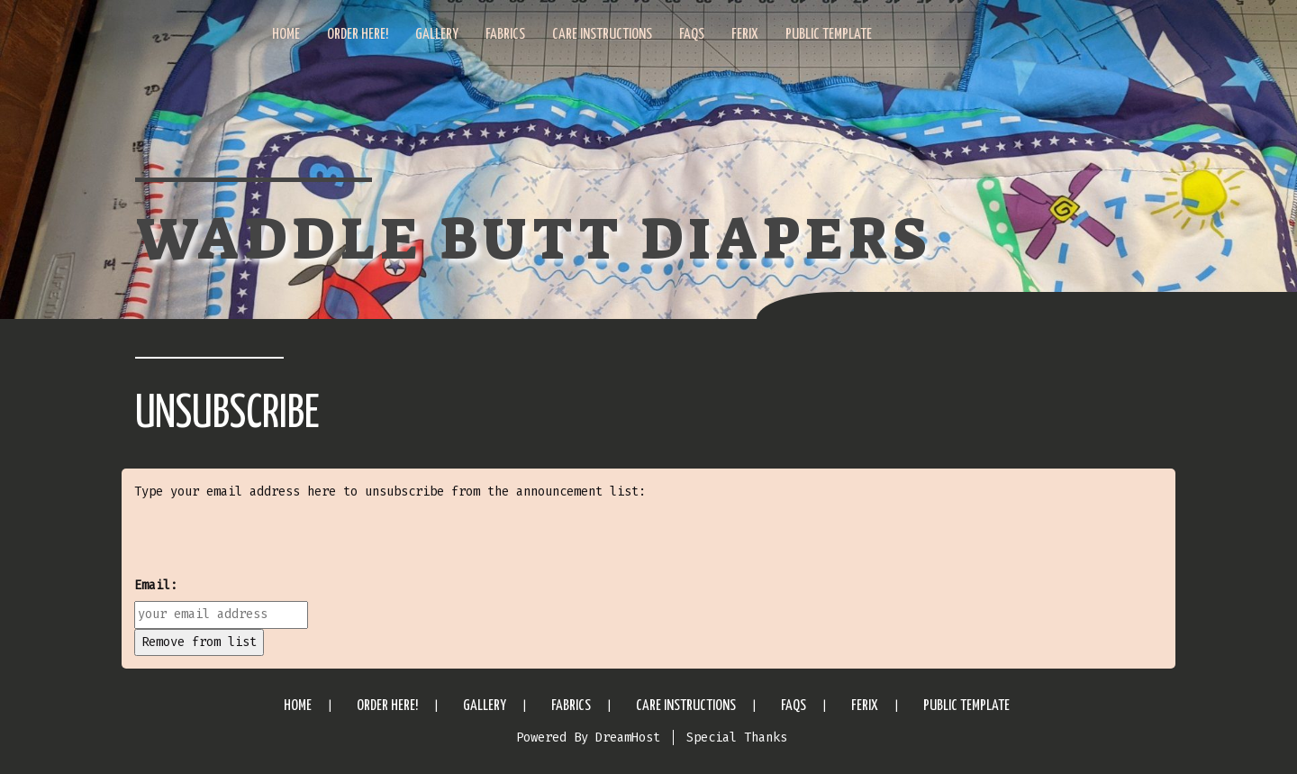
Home (286, 34)
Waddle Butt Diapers (533, 239)
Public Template (828, 34)
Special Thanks (736, 737)
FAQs (691, 34)
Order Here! (357, 34)
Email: (155, 585)
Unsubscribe (227, 414)
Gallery (436, 34)
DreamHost (627, 737)
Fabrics (505, 34)
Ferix (744, 34)
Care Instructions (602, 34)
